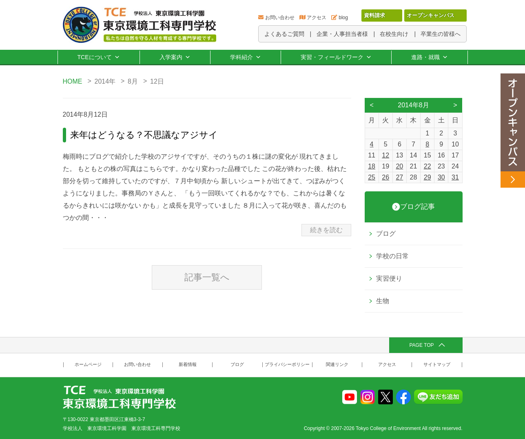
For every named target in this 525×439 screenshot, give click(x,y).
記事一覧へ (207, 277)
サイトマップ (436, 364)
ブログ (386, 233)
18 (371, 166)
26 (385, 177)
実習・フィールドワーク (336, 57)
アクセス (316, 17)
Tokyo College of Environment (388, 428)
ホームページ (88, 364)
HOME (72, 81)
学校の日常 (392, 256)
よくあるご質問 (284, 34)
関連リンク (337, 364)
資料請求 (374, 15)
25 (371, 177)
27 (399, 177)
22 (427, 166)
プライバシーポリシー (287, 364)
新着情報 (188, 364)
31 (455, 177)
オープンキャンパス (430, 15)
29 (427, 177)
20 (399, 166)
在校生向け (394, 34)
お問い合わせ (280, 17)
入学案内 (175, 57)
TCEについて (99, 57)
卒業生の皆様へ (441, 34)
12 (385, 155)
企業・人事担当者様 (342, 34)
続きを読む (326, 229)
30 (441, 177)
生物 (382, 300)
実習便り (389, 278)
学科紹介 (245, 57)
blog (343, 17)
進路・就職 (429, 57)
